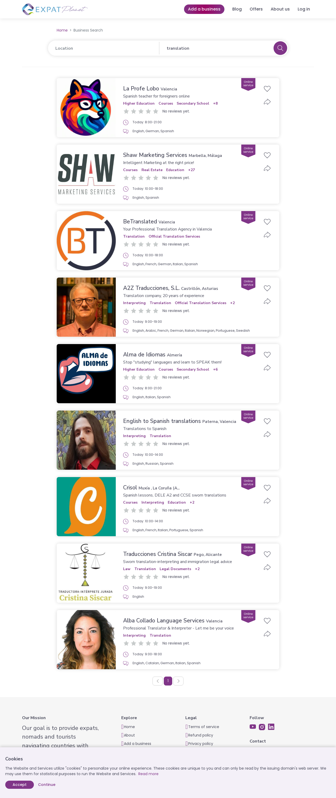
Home (62, 30)
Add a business (204, 9)
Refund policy (200, 735)
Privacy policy (200, 743)
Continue (46, 784)
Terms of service (203, 727)
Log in (304, 9)
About (129, 735)
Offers (256, 9)
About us (280, 9)
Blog (237, 9)
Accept (20, 784)
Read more (148, 773)
